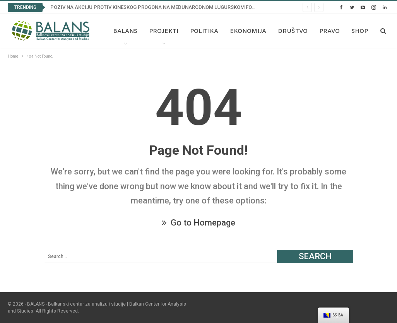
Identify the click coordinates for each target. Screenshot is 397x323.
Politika (202, 31)
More (359, 31)
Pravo (327, 31)
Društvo (291, 31)
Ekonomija (246, 31)
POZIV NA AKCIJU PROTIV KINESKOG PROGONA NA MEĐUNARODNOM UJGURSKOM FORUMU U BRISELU (171, 7)
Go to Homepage (198, 222)
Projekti (161, 31)
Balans (123, 31)
